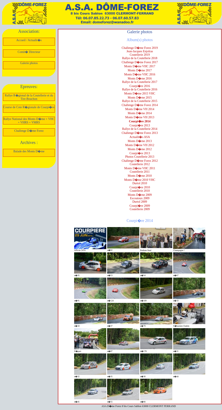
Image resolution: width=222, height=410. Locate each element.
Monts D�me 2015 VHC (139, 93)
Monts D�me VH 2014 (139, 109)
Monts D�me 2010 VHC (139, 179)
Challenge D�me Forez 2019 (140, 47)
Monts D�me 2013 (140, 141)
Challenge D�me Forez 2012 (140, 160)
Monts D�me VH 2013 (139, 117)
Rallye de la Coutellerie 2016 (139, 89)
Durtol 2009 (139, 201)
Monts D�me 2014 (140, 113)
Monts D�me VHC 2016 (139, 74)
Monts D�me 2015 (140, 97)
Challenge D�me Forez (29, 130)
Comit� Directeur (29, 52)
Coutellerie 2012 (140, 164)
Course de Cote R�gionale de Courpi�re (28, 107)
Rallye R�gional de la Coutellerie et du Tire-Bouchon (29, 97)
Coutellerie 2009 (140, 209)
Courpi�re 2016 (139, 86)
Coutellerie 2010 (140, 190)
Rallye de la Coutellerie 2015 (139, 101)
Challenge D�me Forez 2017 (140, 62)
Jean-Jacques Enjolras (139, 51)
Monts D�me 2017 (140, 70)
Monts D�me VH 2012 (139, 145)
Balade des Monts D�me (28, 151)
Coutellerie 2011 (140, 171)
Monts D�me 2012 (140, 149)
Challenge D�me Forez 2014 (140, 105)
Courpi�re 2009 (139, 205)
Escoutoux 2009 (140, 198)
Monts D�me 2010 (140, 175)
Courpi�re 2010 (139, 187)
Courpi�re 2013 (139, 125)
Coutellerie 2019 (140, 54)
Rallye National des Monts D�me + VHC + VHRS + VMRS (29, 120)
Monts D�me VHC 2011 (139, 168)
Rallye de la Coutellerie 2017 (139, 82)
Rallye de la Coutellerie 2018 (139, 58)
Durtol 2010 (139, 183)
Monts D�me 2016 (140, 78)
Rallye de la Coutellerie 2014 (139, 128)
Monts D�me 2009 (140, 194)
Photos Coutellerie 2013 (139, 156)
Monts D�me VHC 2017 (139, 66)
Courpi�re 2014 (139, 121)
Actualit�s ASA (139, 137)
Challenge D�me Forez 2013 (140, 133)
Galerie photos (29, 63)
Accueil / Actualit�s (29, 40)
